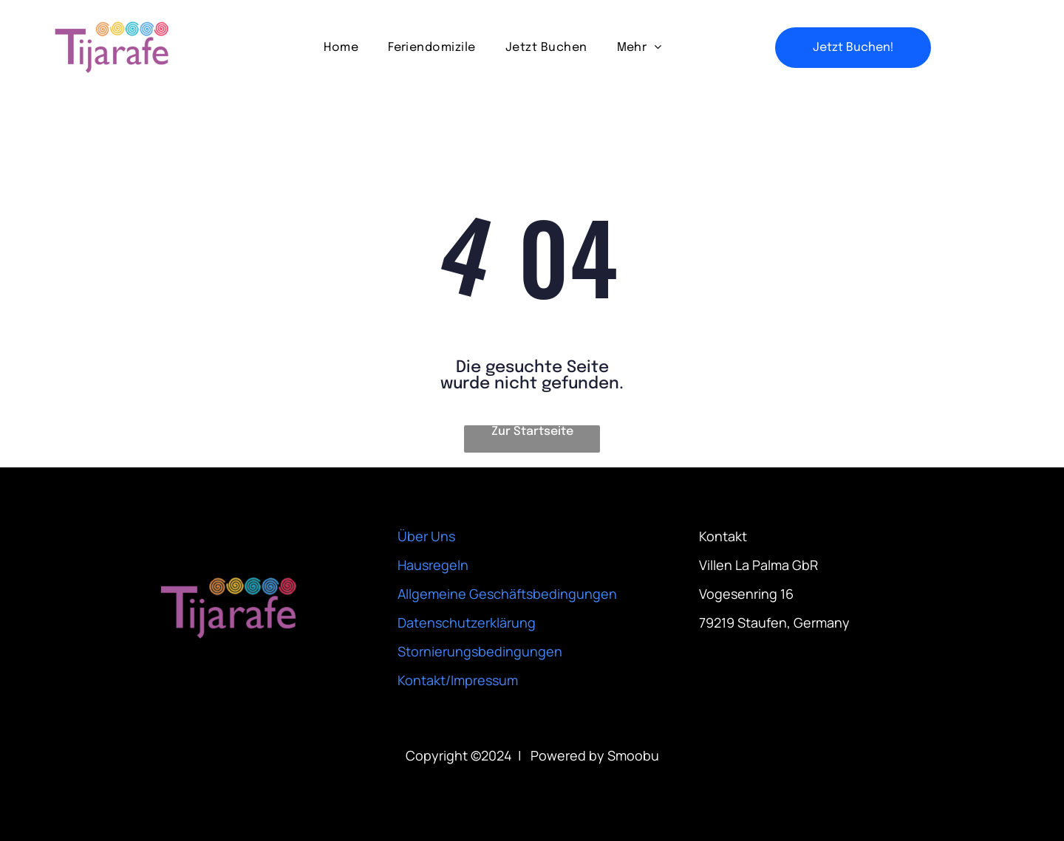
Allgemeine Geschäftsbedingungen (507, 594)
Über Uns (426, 536)
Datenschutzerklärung (467, 622)
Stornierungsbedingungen (480, 651)
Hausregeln (433, 565)
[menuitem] (341, 47)
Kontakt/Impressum (458, 680)
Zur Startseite (532, 431)
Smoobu (633, 755)
